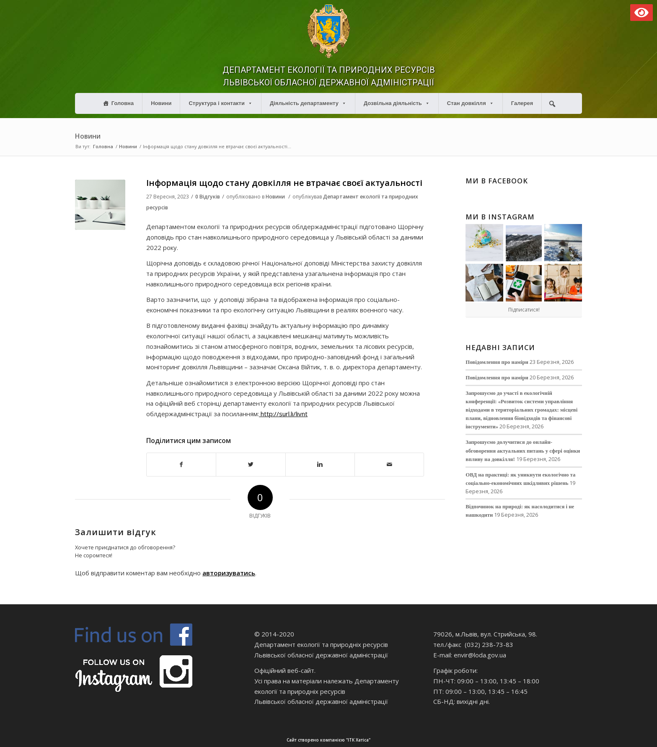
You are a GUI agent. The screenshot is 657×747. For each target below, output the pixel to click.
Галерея (522, 103)
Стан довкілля (470, 103)
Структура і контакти (221, 103)
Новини (161, 103)
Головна (122, 103)
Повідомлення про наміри (497, 362)
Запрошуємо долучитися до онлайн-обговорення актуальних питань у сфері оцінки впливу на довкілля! (523, 450)
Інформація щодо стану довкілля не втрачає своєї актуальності (284, 182)
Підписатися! (524, 309)
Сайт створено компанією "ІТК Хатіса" (444, 740)
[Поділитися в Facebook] (181, 464)
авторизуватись (228, 573)
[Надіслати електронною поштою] (389, 464)
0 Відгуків (207, 196)
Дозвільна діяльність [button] (397, 103)
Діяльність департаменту (308, 103)
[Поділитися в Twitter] (250, 464)
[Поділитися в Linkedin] (320, 464)
